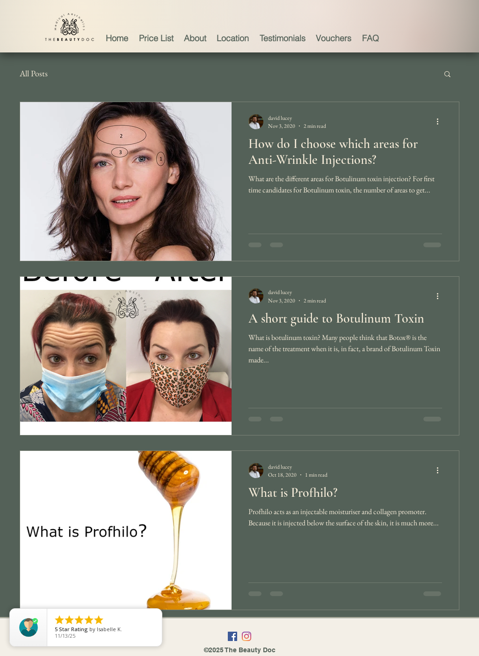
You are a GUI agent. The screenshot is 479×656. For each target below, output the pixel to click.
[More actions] (440, 121)
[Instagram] (246, 636)
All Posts (34, 73)
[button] (447, 75)
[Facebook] (232, 636)
